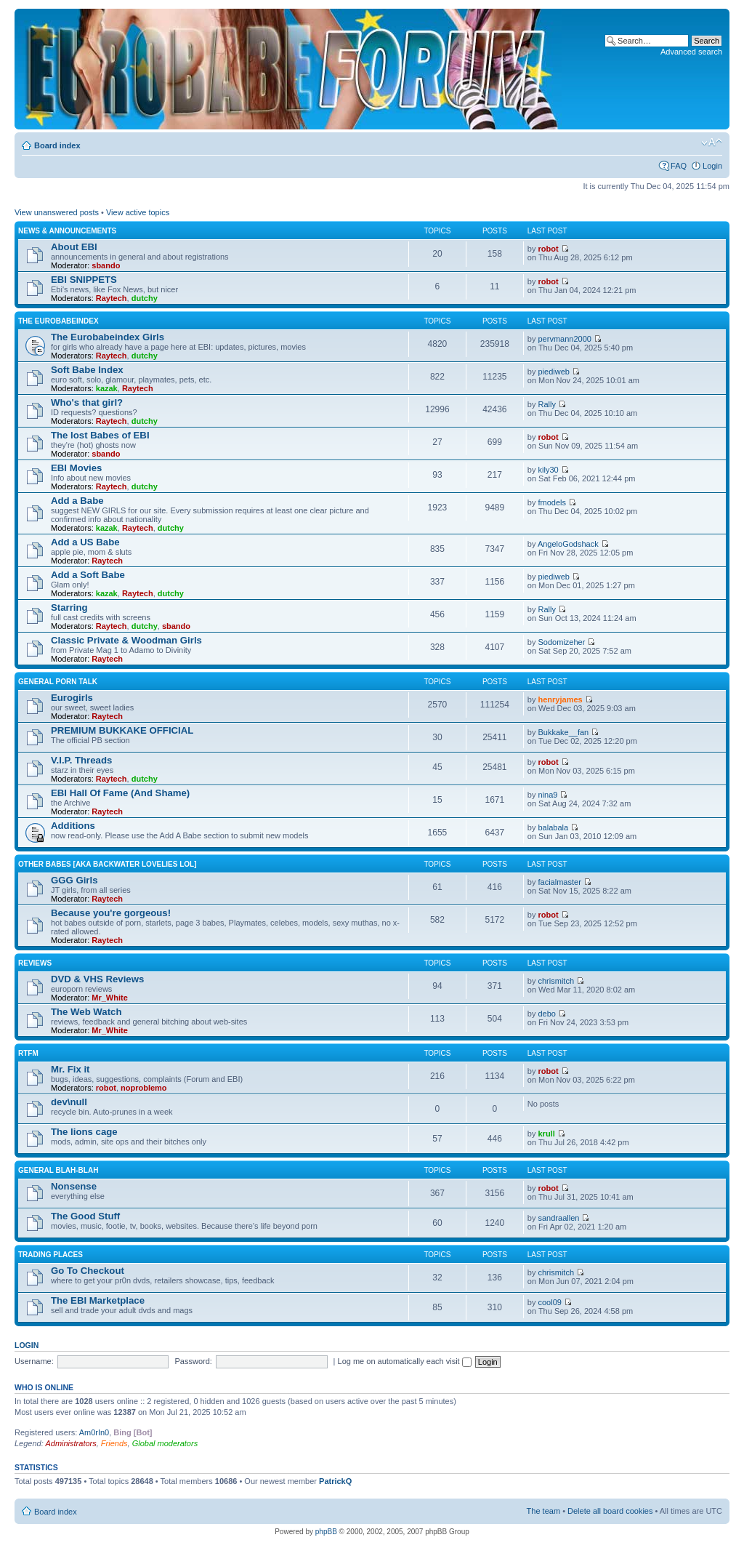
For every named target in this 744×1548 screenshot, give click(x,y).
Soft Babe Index (87, 369)
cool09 (550, 1302)
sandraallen (559, 1218)
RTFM (28, 1053)
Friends (114, 1443)
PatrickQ (335, 1481)
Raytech (111, 298)
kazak (107, 388)
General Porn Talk (57, 682)
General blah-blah (58, 1170)
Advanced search (691, 51)
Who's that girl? (87, 402)
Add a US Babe (85, 542)
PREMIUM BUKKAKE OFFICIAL (122, 730)
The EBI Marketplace (98, 1300)
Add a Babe (77, 500)
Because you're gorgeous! (111, 912)
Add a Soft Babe (88, 574)
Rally (547, 404)
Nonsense (74, 1186)
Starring (69, 607)
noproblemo (144, 1087)
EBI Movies (76, 467)
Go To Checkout (87, 1270)
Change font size (711, 142)
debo (547, 1013)
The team (543, 1511)
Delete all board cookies (609, 1511)
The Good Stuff (85, 1216)
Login (712, 165)
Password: (193, 1361)
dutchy (145, 298)
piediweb (554, 371)
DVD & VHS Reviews (97, 979)
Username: (34, 1361)
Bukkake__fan (563, 732)
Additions (73, 825)
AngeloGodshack (568, 544)
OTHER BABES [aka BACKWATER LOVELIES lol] (107, 864)
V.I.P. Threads (81, 760)
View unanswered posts (57, 212)
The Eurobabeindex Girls (107, 337)
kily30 (548, 469)
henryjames (560, 699)
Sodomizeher (562, 642)
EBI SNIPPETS (84, 279)
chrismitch (556, 980)
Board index (57, 145)
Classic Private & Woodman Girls (126, 640)
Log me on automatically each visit (405, 1361)
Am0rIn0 (94, 1432)
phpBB (326, 1532)
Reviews (35, 963)
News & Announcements (67, 231)
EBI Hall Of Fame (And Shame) (120, 792)
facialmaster (559, 882)
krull (546, 1133)
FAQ (679, 165)
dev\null (69, 1101)
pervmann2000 (564, 338)
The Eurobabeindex (58, 321)
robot (548, 248)
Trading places (50, 1255)
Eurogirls (72, 697)
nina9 (548, 794)
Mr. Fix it (70, 1069)
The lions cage (84, 1131)
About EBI (74, 246)
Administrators (70, 1443)
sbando (106, 265)
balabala (553, 827)
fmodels (552, 502)
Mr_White (110, 997)
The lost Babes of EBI (100, 435)
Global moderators (165, 1443)
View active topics (137, 212)
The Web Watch (86, 1011)
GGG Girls (74, 880)
